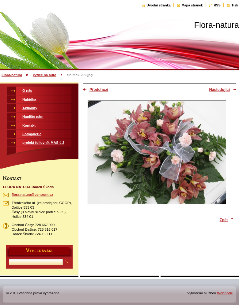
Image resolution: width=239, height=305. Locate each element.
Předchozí (98, 89)
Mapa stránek (192, 5)
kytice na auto (44, 75)
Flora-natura (12, 75)
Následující (219, 89)
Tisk (234, 5)
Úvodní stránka (158, 5)
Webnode (225, 293)
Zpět (224, 220)
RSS (217, 5)
